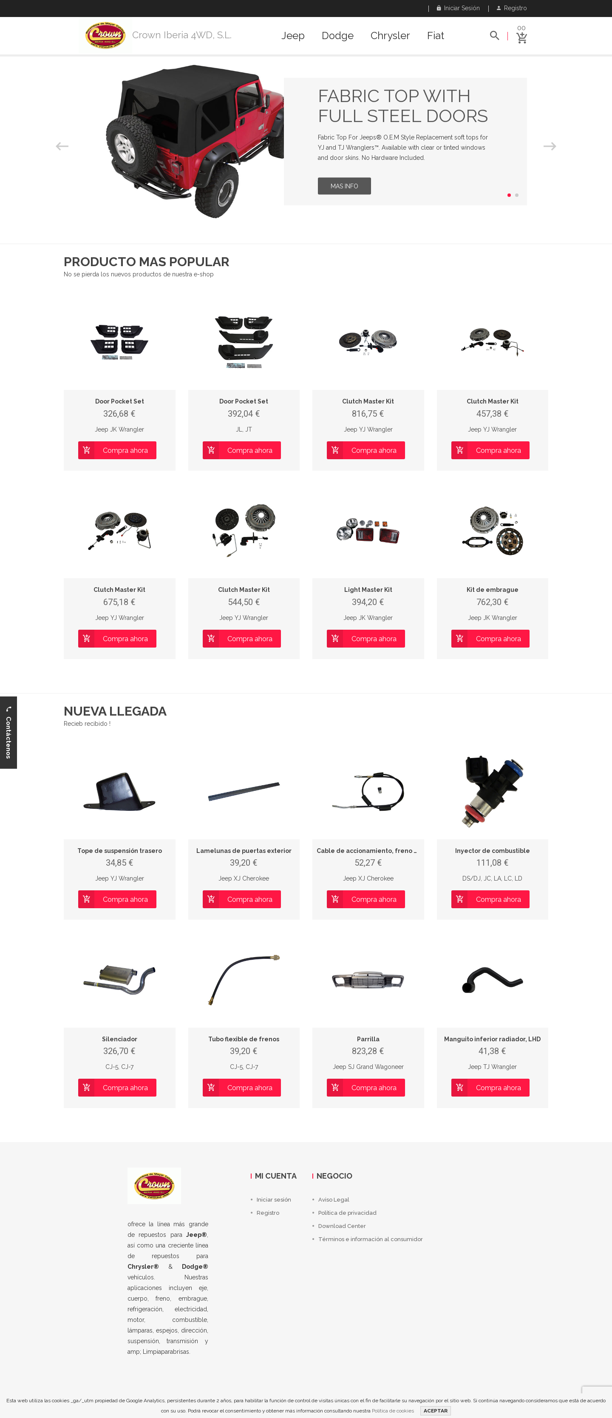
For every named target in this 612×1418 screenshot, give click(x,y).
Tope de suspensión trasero (119, 850)
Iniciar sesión (458, 8)
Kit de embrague (492, 589)
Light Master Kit (368, 589)
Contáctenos (8, 732)
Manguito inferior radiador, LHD (492, 1039)
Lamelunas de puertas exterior (244, 850)
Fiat (435, 36)
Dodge (338, 36)
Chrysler (390, 36)
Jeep (293, 36)
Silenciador (119, 1039)
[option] (306, 142)
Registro (512, 8)
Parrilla (368, 1039)
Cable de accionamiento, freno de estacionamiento (396, 850)
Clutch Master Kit (368, 401)
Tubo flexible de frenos (243, 1039)
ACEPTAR (436, 1411)
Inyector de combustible (492, 850)
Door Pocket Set (119, 401)
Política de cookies (393, 1411)
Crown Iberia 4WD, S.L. (182, 34)
